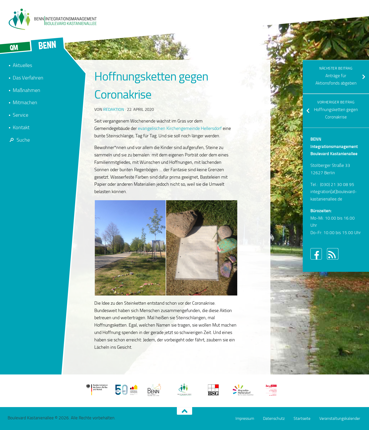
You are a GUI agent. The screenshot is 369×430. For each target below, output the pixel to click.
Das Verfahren (28, 78)
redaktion (113, 109)
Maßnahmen (26, 90)
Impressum (244, 418)
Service (20, 115)
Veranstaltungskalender (339, 418)
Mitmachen (25, 102)
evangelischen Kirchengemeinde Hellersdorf (180, 128)
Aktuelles (22, 65)
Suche (19, 139)
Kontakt (21, 127)
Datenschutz (274, 418)
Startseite (302, 418)
